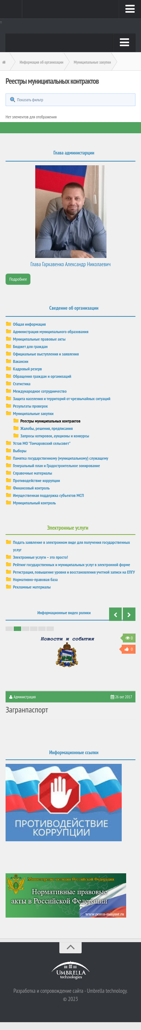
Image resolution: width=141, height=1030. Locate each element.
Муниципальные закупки (33, 413)
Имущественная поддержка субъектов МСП (48, 495)
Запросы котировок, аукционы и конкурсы (54, 436)
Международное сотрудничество (39, 391)
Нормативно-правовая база (35, 579)
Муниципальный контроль (34, 503)
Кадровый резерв (27, 368)
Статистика (21, 383)
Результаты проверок (30, 406)
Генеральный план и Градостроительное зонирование (56, 465)
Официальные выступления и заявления (46, 354)
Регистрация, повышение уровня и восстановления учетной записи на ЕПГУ (74, 572)
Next (129, 614)
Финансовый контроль (31, 488)
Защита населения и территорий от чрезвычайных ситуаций (61, 398)
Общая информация (29, 324)
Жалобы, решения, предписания (46, 428)
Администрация (25, 696)
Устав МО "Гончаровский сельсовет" (41, 443)
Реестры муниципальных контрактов (50, 421)
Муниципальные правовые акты (39, 339)
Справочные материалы (32, 473)
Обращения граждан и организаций (42, 376)
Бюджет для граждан (30, 346)
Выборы (19, 450)
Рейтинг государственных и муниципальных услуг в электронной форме (71, 564)
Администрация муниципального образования (50, 331)
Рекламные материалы (32, 587)
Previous (115, 614)
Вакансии (20, 361)
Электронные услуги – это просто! (40, 557)
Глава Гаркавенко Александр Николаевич (70, 264)
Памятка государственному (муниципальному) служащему (60, 458)
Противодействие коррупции (36, 480)
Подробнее (18, 279)
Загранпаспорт (27, 709)
